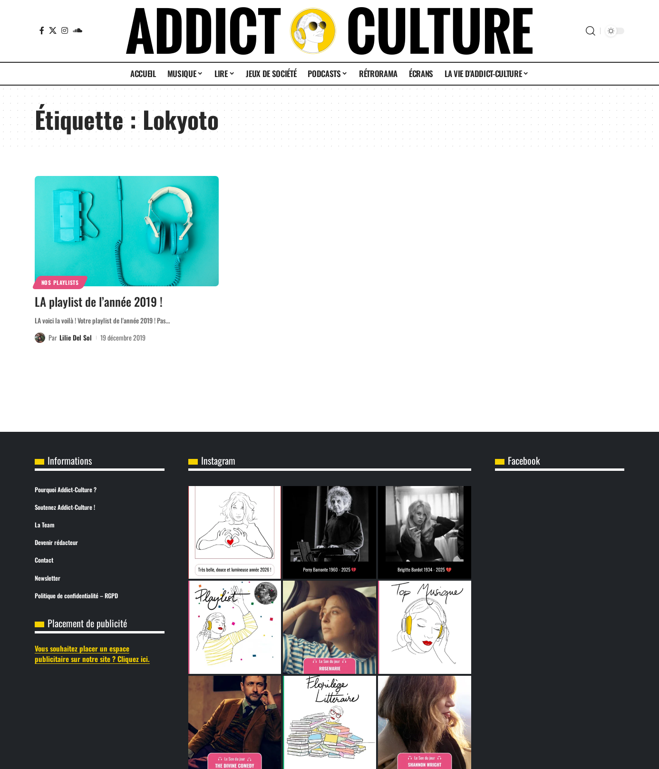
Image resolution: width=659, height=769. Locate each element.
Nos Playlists (60, 282)
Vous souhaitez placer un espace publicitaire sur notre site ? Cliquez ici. (92, 653)
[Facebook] (42, 30)
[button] (590, 31)
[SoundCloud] (77, 30)
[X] (53, 30)
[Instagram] (64, 30)
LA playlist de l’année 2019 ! (99, 301)
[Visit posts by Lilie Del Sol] (40, 337)
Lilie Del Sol (75, 337)
